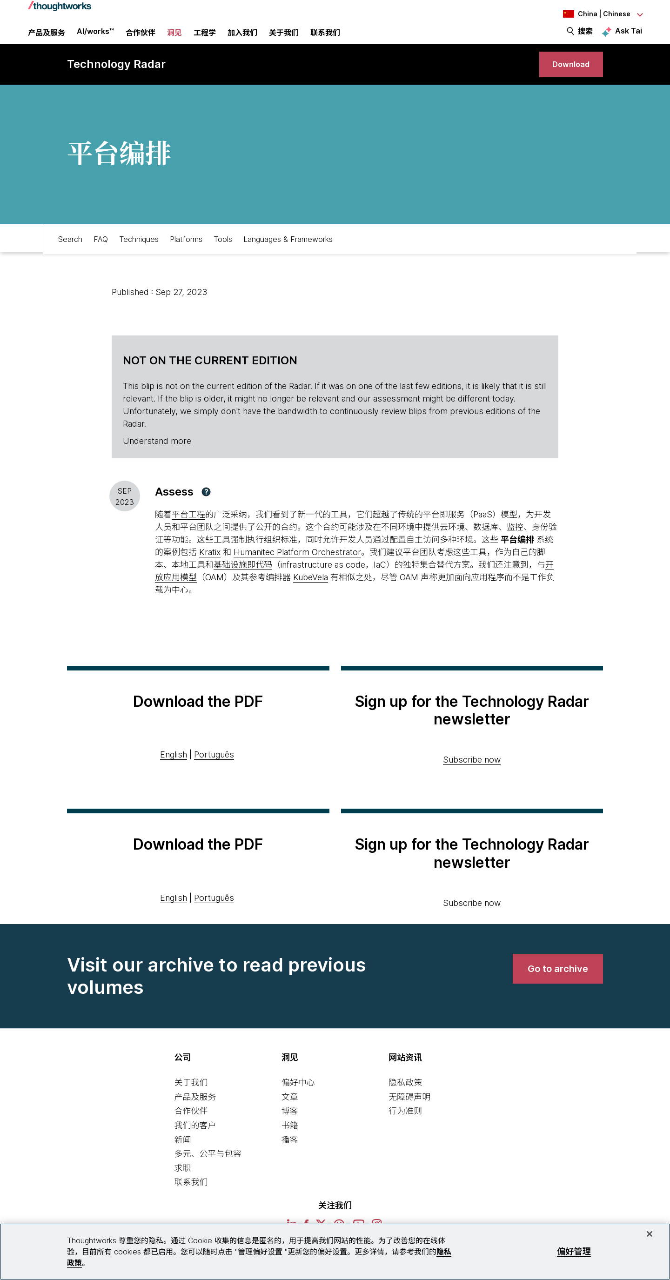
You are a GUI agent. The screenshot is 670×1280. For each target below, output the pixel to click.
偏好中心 (298, 1100)
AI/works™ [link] (95, 38)
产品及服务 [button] (46, 39)
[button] (206, 509)
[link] (567, 78)
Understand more (157, 458)
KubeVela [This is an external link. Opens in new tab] (310, 594)
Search (70, 254)
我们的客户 (195, 1142)
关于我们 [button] (284, 39)
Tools (223, 254)
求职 (182, 1185)
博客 (289, 1128)
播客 (289, 1157)
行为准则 (405, 1128)
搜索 (585, 38)
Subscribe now (472, 777)
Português (214, 772)
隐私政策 (405, 1100)
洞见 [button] (174, 39)
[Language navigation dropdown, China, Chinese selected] (591, 14)
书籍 (289, 1142)
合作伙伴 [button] (140, 39)
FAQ (101, 254)
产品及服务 (195, 1114)
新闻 (182, 1157)
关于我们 (191, 1100)
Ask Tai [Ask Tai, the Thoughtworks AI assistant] (628, 37)
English (173, 772)
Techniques (139, 254)
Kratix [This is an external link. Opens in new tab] (210, 569)
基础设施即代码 (243, 582)
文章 (289, 1114)
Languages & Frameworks (288, 254)
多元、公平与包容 (207, 1171)
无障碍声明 (409, 1114)
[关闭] (649, 1234)
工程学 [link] (205, 39)
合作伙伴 (191, 1128)
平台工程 (188, 531)
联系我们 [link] (325, 39)
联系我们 (191, 1199)
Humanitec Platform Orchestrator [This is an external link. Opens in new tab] (297, 569)
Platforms (186, 254)
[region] (335, 1251)
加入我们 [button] (242, 39)
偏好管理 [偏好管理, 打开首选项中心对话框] (574, 1251)
